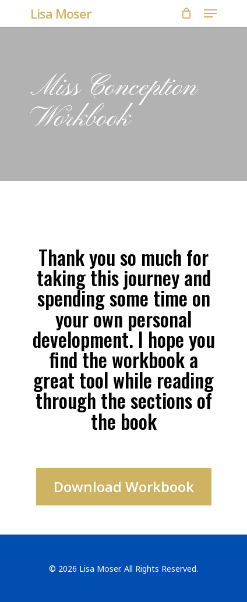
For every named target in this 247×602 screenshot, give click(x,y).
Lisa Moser (60, 13)
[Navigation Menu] (210, 13)
